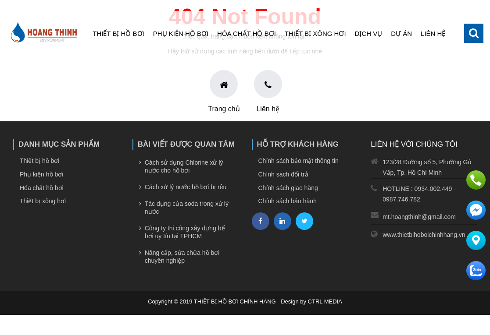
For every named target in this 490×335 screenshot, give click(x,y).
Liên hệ (433, 33)
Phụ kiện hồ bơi (180, 33)
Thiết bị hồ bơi (118, 33)
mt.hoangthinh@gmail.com (419, 216)
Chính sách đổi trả (283, 174)
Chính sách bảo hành (287, 201)
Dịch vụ (369, 33)
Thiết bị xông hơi (315, 33)
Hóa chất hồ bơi (246, 33)
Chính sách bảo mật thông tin (298, 160)
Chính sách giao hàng (288, 187)
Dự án (401, 33)
